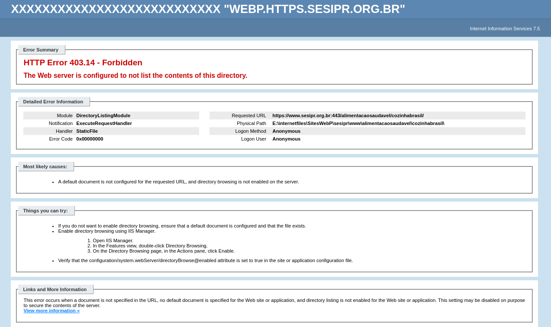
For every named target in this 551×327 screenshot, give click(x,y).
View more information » (51, 310)
